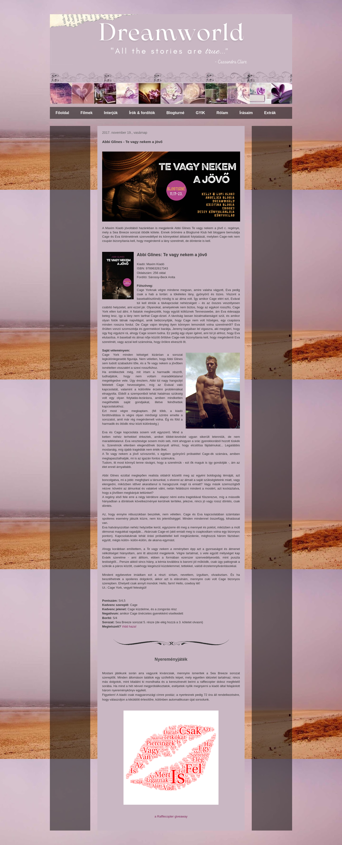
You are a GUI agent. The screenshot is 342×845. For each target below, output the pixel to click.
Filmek (87, 113)
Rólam (222, 113)
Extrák (270, 113)
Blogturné (175, 113)
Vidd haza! (129, 626)
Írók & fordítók (142, 113)
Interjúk (111, 113)
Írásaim (246, 113)
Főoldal (62, 113)
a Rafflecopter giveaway (171, 816)
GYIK (200, 113)
